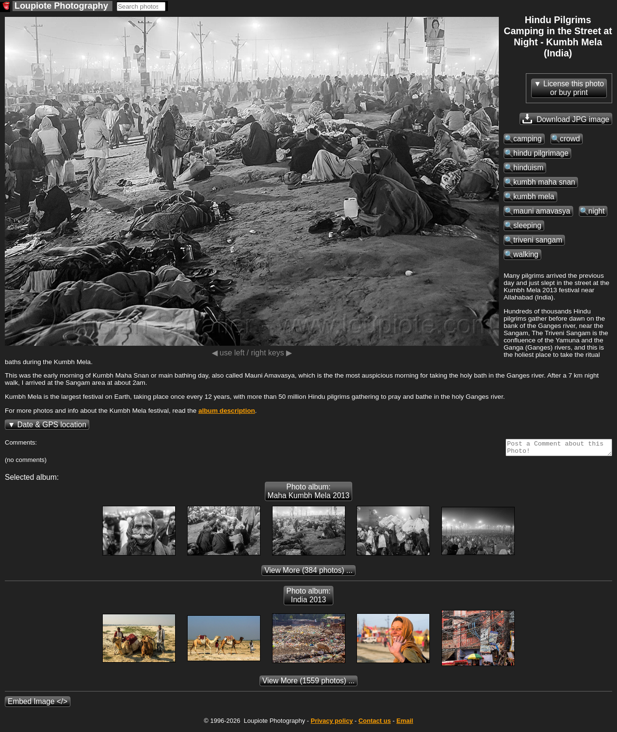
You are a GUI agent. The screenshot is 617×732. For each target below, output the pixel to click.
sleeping (527, 225)
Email (405, 723)
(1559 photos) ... (308, 683)
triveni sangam (537, 240)
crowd (570, 139)
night (597, 211)
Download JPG (565, 118)
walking (525, 254)
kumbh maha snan (544, 182)
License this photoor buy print (573, 88)
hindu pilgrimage (540, 153)
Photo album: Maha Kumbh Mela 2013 (309, 494)
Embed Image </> (38, 704)
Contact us (374, 723)
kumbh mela (533, 196)
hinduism (528, 167)
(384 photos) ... (308, 573)
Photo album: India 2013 (309, 598)
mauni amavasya (541, 211)
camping (527, 139)
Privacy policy (332, 723)
